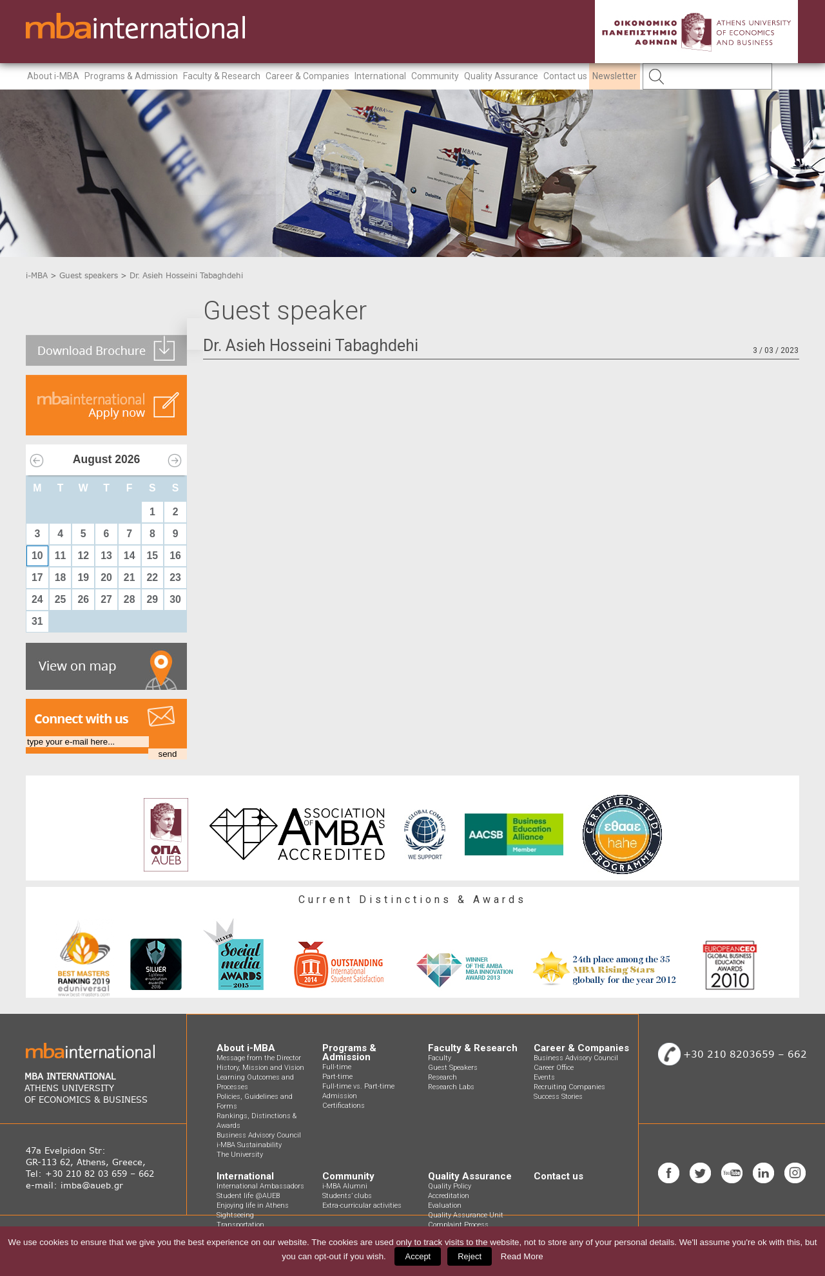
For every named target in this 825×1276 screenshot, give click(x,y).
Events (544, 1077)
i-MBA (37, 275)
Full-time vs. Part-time (358, 1086)
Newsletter (614, 76)
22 (153, 577)
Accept (418, 1256)
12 (83, 555)
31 (37, 621)
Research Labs (451, 1087)
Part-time (337, 1076)
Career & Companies (307, 76)
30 (175, 599)
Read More (522, 1256)
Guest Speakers (453, 1067)
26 (83, 599)
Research (442, 1077)
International (380, 76)
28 (129, 599)
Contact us (565, 76)
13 (106, 555)
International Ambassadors (260, 1186)
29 (153, 599)
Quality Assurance (501, 76)
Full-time (336, 1067)
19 (83, 577)
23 (175, 577)
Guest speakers (88, 275)
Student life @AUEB (248, 1196)
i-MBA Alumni (344, 1186)
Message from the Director (259, 1058)
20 (106, 577)
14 (129, 555)
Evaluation (444, 1205)
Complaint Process (458, 1225)
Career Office (554, 1067)
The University (240, 1154)
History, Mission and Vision (260, 1067)
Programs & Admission (131, 76)
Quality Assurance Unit (465, 1215)
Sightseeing (235, 1215)
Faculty (439, 1058)
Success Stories (558, 1096)
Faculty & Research (221, 76)
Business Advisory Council (259, 1135)
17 (37, 577)
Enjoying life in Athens (253, 1205)
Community (435, 76)
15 (153, 555)
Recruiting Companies (569, 1087)
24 (37, 599)
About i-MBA (53, 76)
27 (106, 599)
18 (60, 577)
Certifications (343, 1105)
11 (60, 555)
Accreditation (448, 1196)
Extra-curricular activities (362, 1205)
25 (60, 599)
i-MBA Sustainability (249, 1145)
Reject (469, 1256)
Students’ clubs (347, 1196)
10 (37, 555)
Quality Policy (449, 1186)
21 (129, 577)
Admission (339, 1096)
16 (175, 555)
